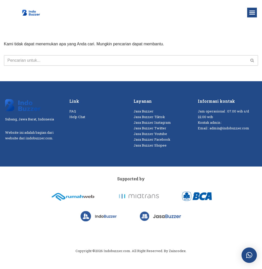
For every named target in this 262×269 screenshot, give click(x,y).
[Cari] (125, 60)
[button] (252, 12)
